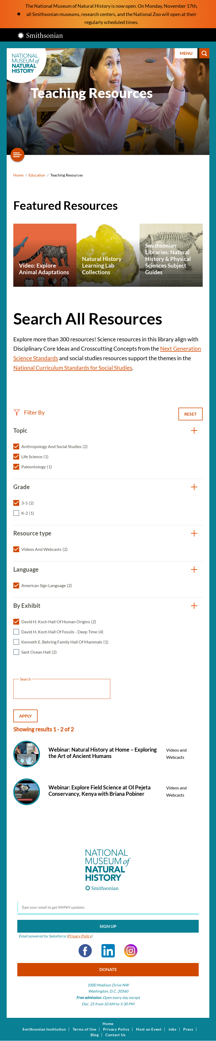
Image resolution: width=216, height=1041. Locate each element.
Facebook (85, 950)
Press (188, 1029)
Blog (95, 1035)
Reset (190, 413)
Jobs (172, 1029)
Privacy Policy (79, 936)
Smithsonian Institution (44, 1029)
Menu (186, 53)
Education (36, 175)
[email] (108, 907)
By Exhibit (26, 605)
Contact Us (115, 1035)
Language (26, 569)
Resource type (32, 533)
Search (204, 53)
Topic (20, 430)
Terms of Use (84, 1029)
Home (18, 175)
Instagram (130, 950)
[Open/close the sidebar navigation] (18, 155)
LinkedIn (108, 950)
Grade (21, 486)
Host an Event (149, 1029)
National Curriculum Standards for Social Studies (72, 367)
